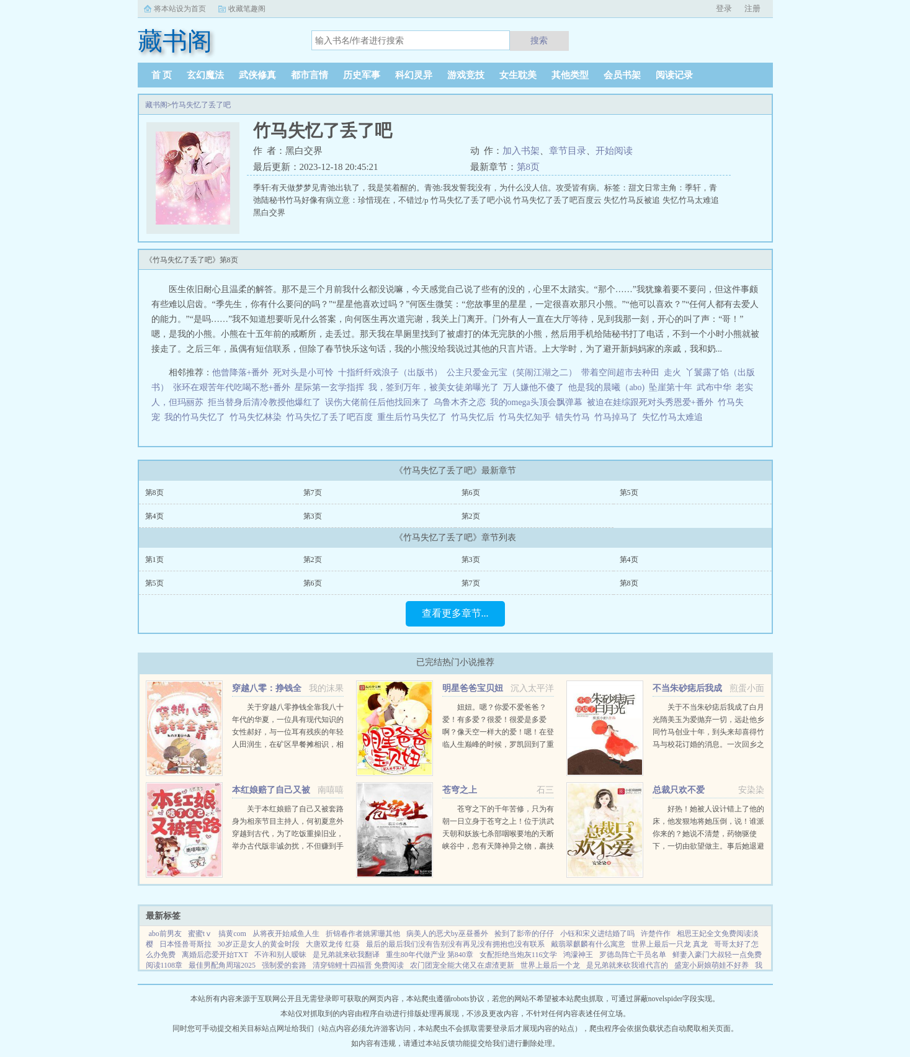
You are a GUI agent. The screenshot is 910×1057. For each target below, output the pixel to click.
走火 (672, 372)
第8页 (528, 167)
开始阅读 (614, 151)
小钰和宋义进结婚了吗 (597, 933)
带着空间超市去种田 (620, 372)
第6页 (471, 492)
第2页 (471, 516)
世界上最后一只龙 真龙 (669, 944)
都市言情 (309, 75)
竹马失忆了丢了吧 (201, 104)
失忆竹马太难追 (674, 417)
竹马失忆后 (475, 417)
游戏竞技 (465, 75)
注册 (752, 8)
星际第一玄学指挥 (329, 387)
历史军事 (361, 75)
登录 (724, 8)
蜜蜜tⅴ (200, 933)
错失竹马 (574, 417)
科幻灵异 (413, 75)
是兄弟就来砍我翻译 (346, 954)
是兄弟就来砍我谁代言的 (627, 965)
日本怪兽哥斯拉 (185, 944)
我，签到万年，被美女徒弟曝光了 (433, 387)
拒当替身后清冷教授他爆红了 (264, 402)
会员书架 (622, 75)
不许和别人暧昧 (280, 954)
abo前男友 (165, 933)
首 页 (161, 75)
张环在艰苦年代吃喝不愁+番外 (232, 387)
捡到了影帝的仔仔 (524, 933)
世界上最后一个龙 (550, 965)
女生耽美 (518, 75)
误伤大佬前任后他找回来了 (377, 402)
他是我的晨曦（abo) (606, 387)
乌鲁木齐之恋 (460, 402)
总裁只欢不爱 (679, 790)
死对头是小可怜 (303, 372)
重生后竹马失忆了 (414, 417)
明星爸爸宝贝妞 (472, 688)
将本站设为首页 (180, 8)
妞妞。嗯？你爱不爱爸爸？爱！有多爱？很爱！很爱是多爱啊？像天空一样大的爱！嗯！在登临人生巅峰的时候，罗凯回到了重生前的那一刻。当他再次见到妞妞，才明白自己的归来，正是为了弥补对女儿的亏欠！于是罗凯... (498, 744)
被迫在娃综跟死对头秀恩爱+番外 (650, 402)
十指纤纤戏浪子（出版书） (390, 372)
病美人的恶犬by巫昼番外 (447, 933)
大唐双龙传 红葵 (333, 944)
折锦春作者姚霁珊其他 (363, 933)
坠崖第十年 (670, 387)
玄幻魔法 (205, 75)
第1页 (154, 559)
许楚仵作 (656, 933)
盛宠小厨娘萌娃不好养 (711, 965)
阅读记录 (674, 75)
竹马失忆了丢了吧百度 (331, 417)
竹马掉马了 (618, 417)
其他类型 (570, 75)
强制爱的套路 (284, 965)
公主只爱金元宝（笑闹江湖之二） (512, 372)
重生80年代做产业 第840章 (429, 954)
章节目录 (567, 151)
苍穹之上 (459, 790)
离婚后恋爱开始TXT (215, 954)
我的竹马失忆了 (197, 417)
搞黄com (232, 933)
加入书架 (521, 151)
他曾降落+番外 (240, 372)
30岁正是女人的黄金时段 (259, 944)
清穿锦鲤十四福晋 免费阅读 (358, 965)
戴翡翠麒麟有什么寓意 (588, 944)
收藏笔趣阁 (246, 8)
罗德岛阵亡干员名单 (632, 954)
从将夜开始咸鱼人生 (285, 933)
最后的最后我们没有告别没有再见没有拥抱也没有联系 (455, 944)
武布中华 (714, 387)
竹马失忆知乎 (527, 417)
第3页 (312, 516)
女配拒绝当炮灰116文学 (519, 954)
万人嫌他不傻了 (533, 387)
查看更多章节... (455, 613)
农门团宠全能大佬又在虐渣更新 (462, 965)
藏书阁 (156, 104)
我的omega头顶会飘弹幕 (536, 402)
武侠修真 (257, 75)
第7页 (312, 492)
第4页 (154, 516)
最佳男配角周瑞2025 (222, 965)
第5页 (629, 492)
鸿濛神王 (578, 954)
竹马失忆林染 (258, 417)
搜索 (539, 40)
